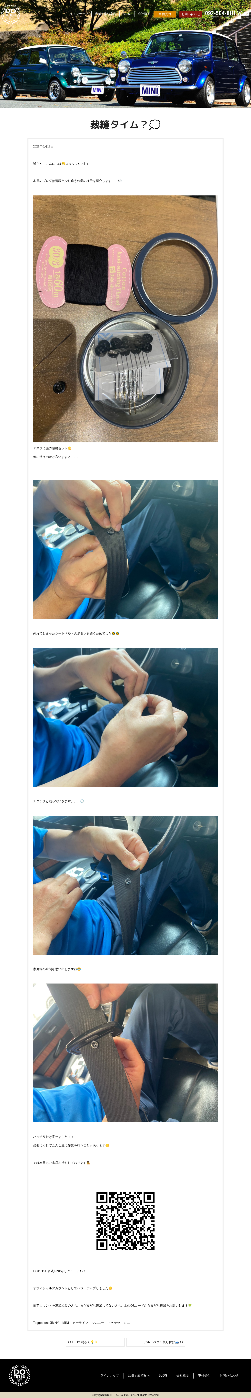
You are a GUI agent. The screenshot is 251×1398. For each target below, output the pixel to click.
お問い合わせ (190, 14)
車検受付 (165, 14)
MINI (65, 1322)
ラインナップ (78, 14)
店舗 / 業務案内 (105, 14)
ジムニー (98, 1322)
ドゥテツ (114, 1322)
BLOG (127, 14)
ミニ (127, 1322)
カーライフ (80, 1322)
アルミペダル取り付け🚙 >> (164, 1342)
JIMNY (54, 1322)
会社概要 (144, 14)
